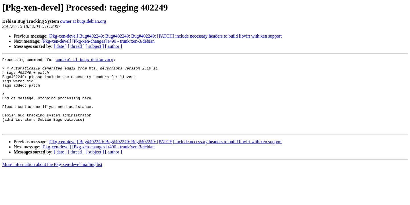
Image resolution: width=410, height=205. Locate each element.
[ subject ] (95, 46)
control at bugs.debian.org (84, 60)
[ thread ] (76, 46)
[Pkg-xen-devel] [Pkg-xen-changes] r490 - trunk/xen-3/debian (98, 41)
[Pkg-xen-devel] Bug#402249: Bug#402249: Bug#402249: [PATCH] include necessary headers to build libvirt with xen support (165, 36)
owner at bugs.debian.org (83, 21)
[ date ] (60, 46)
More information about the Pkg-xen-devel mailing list (52, 179)
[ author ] (113, 46)
